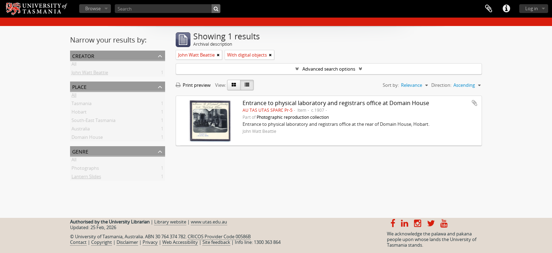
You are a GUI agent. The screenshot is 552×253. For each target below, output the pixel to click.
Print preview (193, 85)
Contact (78, 242)
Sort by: (391, 85)
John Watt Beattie (89, 74)
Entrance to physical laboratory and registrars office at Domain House (336, 103)
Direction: (441, 85)
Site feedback (216, 242)
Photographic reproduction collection (293, 117)
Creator (83, 55)
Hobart (79, 113)
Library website (170, 222)
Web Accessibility (180, 242)
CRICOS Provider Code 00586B (219, 236)
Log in (531, 8)
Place (79, 86)
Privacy (150, 242)
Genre (80, 151)
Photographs (85, 169)
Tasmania (81, 105)
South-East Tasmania (93, 121)
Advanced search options (328, 69)
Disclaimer (127, 242)
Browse (93, 8)
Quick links (506, 9)
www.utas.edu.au (209, 222)
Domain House (87, 138)
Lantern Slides (86, 178)
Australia (80, 130)
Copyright (101, 242)
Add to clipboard (474, 102)
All (73, 65)
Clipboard (488, 9)
